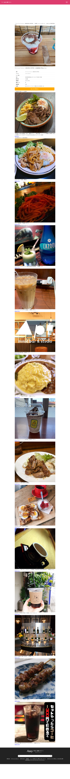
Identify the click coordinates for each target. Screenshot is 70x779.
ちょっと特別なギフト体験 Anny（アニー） (38, 758)
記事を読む (17, 136)
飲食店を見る (17, 181)
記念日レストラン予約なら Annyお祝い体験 (55, 758)
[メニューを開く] (66, 2)
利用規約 (27, 758)
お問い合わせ (22, 758)
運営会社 (8, 758)
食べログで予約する (34, 88)
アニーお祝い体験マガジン (6, 2)
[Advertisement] (35, 13)
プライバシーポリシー (15, 758)
